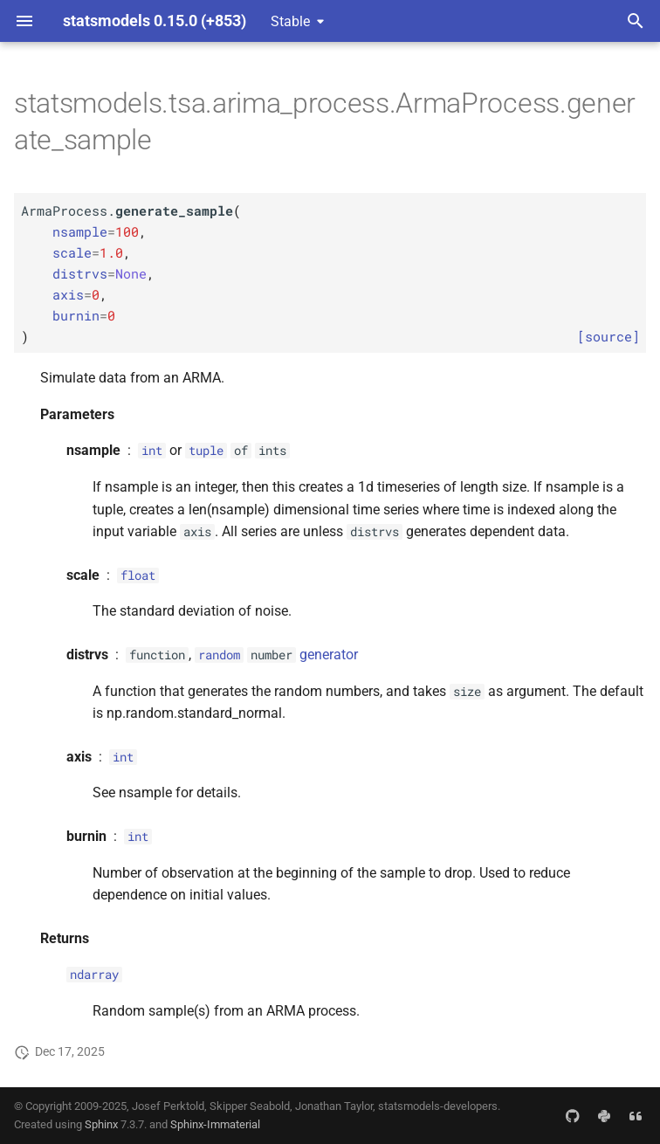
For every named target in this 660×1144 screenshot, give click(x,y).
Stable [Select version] (290, 21)
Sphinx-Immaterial (215, 1124)
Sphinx (101, 1124)
